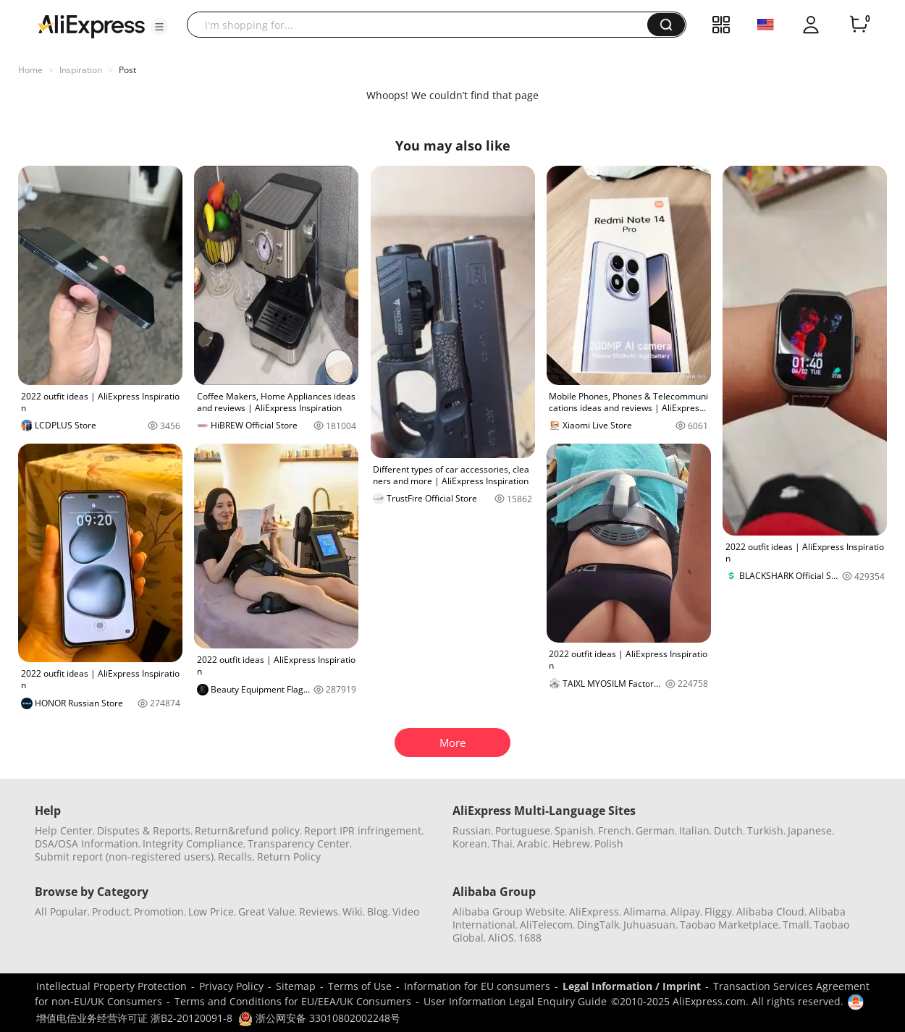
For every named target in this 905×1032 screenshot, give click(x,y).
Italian (694, 830)
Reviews (318, 911)
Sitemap (296, 986)
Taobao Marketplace (729, 924)
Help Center (64, 830)
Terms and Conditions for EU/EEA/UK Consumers (292, 1001)
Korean (469, 843)
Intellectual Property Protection (111, 986)
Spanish (574, 830)
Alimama (644, 911)
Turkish (765, 830)
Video (405, 911)
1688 (530, 937)
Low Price (211, 911)
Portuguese (522, 830)
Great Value (266, 911)
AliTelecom (546, 924)
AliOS (501, 937)
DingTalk (598, 924)
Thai (502, 843)
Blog (377, 911)
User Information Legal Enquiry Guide (515, 1001)
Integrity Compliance (193, 843)
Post (127, 70)
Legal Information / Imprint (632, 986)
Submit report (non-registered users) (124, 856)
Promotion (159, 911)
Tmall (796, 924)
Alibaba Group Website (508, 911)
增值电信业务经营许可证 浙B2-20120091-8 (134, 1018)
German (655, 830)
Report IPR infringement (362, 830)
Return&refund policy (247, 830)
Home (30, 70)
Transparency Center (299, 843)
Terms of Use (360, 986)
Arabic (532, 843)
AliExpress (594, 911)
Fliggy (718, 911)
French (614, 830)
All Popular (61, 911)
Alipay (685, 911)
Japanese (810, 830)
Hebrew (571, 843)
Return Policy (289, 856)
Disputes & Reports (143, 830)
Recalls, (236, 856)
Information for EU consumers (477, 986)
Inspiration (80, 70)
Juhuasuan (649, 924)
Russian (471, 830)
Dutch (728, 830)
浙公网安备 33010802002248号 (319, 1018)
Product (111, 911)
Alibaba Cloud (770, 911)
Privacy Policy (231, 986)
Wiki (352, 911)
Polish (608, 843)
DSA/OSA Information (86, 843)
